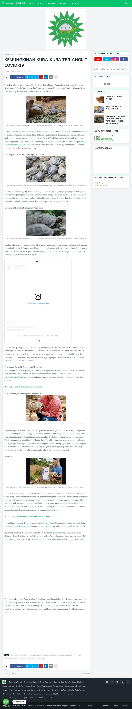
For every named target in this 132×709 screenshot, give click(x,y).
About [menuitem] (41, 3)
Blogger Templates (69, 705)
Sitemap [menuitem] (62, 3)
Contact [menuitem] (74, 3)
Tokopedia (26, 526)
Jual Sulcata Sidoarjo (49, 655)
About (97, 705)
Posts (100, 183)
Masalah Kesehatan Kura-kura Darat (28, 387)
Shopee (15, 526)
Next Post (85, 674)
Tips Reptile (31, 658)
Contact (116, 705)
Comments (102, 185)
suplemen (44, 523)
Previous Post (9, 674)
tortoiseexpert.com (15, 377)
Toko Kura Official (13, 3)
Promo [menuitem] (51, 3)
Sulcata (22, 658)
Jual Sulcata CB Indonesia (20, 54)
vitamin (52, 523)
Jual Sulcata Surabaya (65, 655)
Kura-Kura (78, 655)
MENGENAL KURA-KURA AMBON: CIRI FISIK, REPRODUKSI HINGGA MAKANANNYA (116, 119)
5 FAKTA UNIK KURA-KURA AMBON (114, 108)
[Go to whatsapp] (6, 702)
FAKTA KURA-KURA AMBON (114, 98)
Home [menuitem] (32, 3)
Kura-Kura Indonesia (11, 658)
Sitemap (106, 705)
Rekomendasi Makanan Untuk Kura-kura (33, 516)
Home (6, 54)
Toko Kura (41, 658)
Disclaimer (126, 705)
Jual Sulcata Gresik (35, 655)
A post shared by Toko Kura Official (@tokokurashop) (38, 336)
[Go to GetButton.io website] (6, 706)
